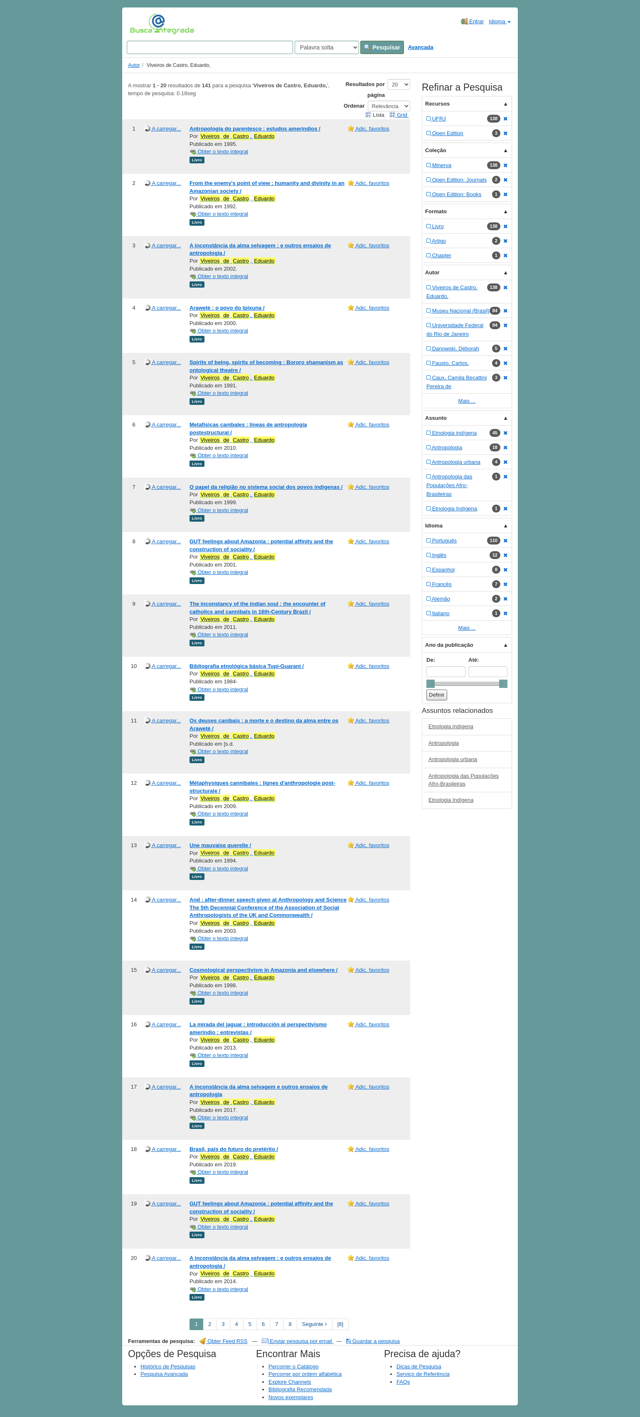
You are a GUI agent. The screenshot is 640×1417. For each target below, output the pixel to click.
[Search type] (327, 47)
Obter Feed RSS (223, 1341)
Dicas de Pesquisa (418, 1366)
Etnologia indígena (450, 726)
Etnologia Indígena (450, 800)
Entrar (472, 21)
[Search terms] (210, 47)
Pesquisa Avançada (164, 1374)
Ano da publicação (449, 645)
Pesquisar (382, 47)
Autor (134, 65)
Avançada (420, 47)
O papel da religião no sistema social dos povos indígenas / (266, 487)
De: (430, 660)
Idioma (500, 21)
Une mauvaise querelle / (220, 845)
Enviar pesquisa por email (298, 1341)
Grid (399, 115)
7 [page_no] (276, 1324)
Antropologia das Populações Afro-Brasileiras (463, 780)
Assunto (436, 418)
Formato (436, 211)
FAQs (403, 1382)
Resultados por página (365, 89)
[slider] (430, 684)
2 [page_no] (209, 1324)
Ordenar (354, 106)
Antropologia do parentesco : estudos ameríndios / (255, 129)
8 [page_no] (290, 1324)
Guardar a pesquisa (373, 1341)
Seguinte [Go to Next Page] (314, 1324)
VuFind (143, 23)
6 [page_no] (263, 1324)
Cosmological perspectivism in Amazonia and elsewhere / (263, 970)
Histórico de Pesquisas (167, 1366)
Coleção (435, 150)
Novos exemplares (290, 1397)
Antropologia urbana (452, 759)
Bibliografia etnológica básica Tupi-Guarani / (247, 666)
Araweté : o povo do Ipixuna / (227, 308)
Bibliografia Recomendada (300, 1389)
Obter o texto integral (219, 151)
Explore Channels (289, 1382)
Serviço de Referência (423, 1374)
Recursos (437, 104)
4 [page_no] (236, 1324)
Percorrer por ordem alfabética (305, 1374)
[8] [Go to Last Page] (340, 1324)
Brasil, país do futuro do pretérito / (234, 1149)
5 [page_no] (250, 1324)
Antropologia (443, 743)
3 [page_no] (223, 1324)
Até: (473, 660)
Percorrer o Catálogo (293, 1366)
